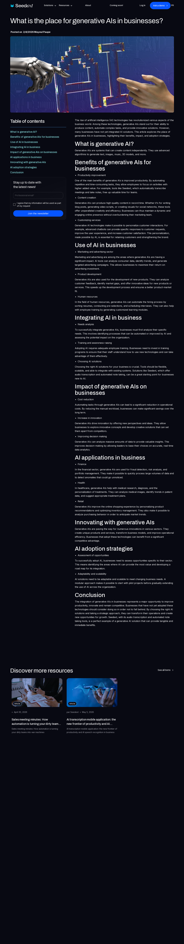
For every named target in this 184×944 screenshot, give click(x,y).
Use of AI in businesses (24, 142)
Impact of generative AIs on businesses (33, 152)
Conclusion (17, 172)
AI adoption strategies (23, 167)
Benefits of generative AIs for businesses (34, 136)
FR (172, 5)
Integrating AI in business (25, 147)
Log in (142, 5)
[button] (50, 5)
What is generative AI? (23, 131)
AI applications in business (26, 157)
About (88, 5)
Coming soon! (116, 5)
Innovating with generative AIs (28, 162)
